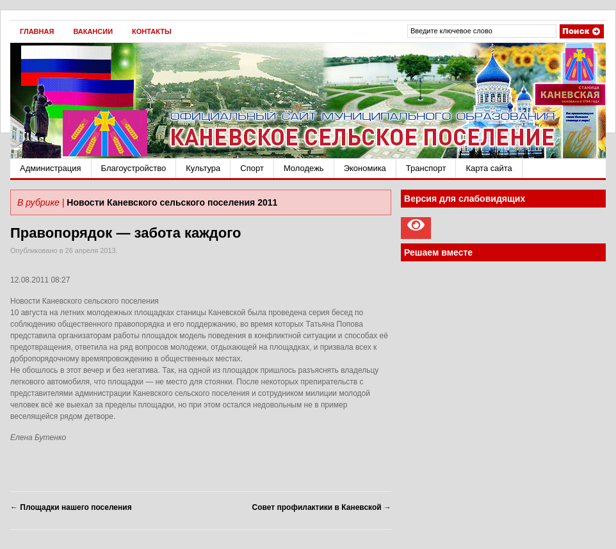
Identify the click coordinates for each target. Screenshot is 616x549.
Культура (203, 168)
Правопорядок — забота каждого (125, 233)
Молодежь (304, 168)
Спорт (252, 168)
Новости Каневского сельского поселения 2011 (172, 202)
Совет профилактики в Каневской (321, 507)
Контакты (152, 31)
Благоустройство (133, 168)
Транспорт (426, 168)
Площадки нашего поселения (71, 507)
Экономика (365, 168)
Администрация (50, 168)
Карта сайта (489, 168)
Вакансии (93, 31)
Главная (37, 31)
